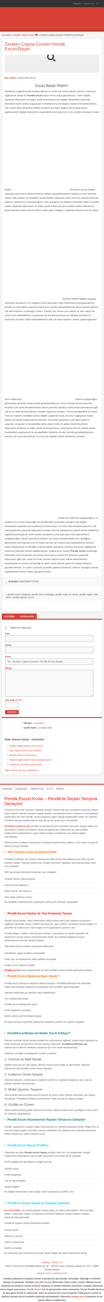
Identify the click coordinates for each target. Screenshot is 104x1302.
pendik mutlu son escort (66, 594)
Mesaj (8, 668)
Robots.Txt (57, 1262)
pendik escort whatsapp (43, 594)
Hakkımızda (37, 788)
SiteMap (46, 1262)
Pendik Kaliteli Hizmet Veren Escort (26, 746)
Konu (8, 656)
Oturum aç (89, 3)
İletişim (60, 788)
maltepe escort (78, 1296)
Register (77, 3)
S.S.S (50, 788)
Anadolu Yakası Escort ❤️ (25, 35)
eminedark (39, 723)
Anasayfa (6, 35)
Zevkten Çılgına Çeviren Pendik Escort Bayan (35, 46)
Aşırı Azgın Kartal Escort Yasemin (25, 750)
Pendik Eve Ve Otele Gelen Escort (25, 764)
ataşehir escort (44, 1273)
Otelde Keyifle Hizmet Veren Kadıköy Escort (30, 760)
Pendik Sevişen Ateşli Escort (23, 755)
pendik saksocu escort (23, 597)
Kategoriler (21, 788)
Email (8, 645)
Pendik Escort (34, 1289)
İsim (7, 633)
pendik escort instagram (19, 594)
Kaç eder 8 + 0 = (14, 700)
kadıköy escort (60, 1273)
